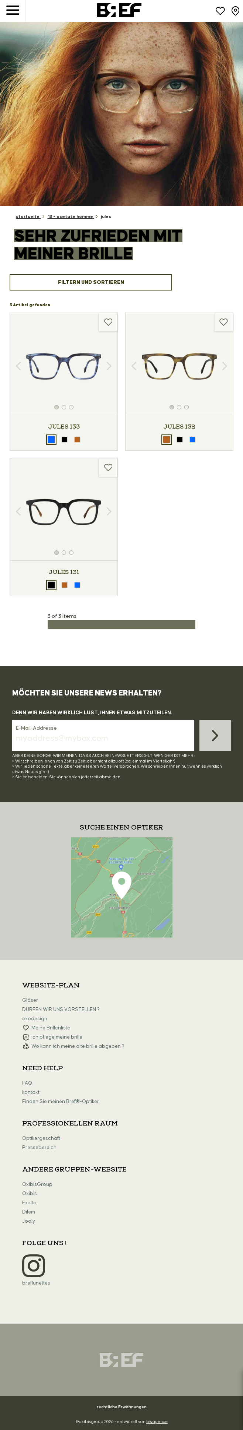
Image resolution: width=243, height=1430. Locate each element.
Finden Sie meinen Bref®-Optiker (60, 1101)
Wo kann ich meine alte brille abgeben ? (77, 1046)
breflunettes (36, 1283)
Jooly (28, 1221)
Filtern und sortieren (91, 282)
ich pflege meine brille (56, 1037)
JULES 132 (179, 426)
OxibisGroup (37, 1184)
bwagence (157, 1422)
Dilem (28, 1212)
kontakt (31, 1092)
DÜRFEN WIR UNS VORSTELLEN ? (61, 1009)
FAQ (27, 1083)
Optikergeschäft (41, 1138)
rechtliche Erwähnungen (122, 1407)
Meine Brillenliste (50, 1028)
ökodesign (34, 1018)
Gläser (30, 1000)
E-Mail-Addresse (36, 728)
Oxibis (29, 1193)
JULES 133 (64, 426)
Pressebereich (39, 1147)
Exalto (29, 1202)
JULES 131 (63, 572)
